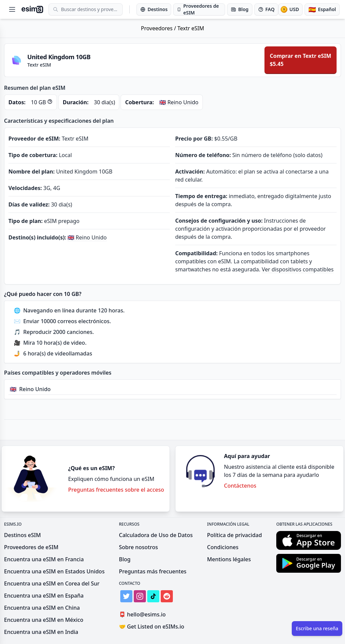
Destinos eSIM (22, 535)
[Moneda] (290, 9)
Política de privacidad (234, 535)
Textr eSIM (191, 28)
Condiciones (223, 547)
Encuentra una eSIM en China (42, 607)
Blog (124, 559)
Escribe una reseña (317, 628)
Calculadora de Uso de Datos (156, 535)
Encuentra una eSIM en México (43, 619)
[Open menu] (12, 9)
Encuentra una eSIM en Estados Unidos (54, 571)
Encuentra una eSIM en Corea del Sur (51, 583)
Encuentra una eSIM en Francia (44, 559)
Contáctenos (240, 485)
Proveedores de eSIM (31, 547)
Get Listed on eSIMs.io (151, 626)
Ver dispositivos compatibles (298, 269)
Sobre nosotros (138, 547)
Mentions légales (229, 559)
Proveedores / (159, 28)
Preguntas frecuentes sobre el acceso (116, 489)
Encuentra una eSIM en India (41, 632)
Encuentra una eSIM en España (44, 595)
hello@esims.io (143, 614)
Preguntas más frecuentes (152, 571)
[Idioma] (322, 9)
